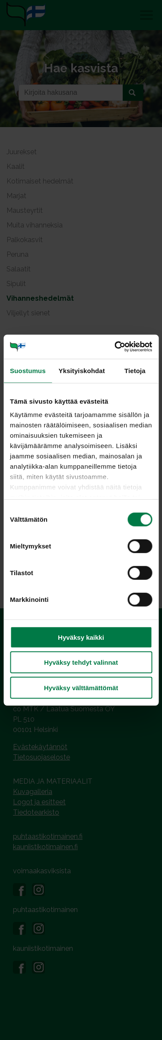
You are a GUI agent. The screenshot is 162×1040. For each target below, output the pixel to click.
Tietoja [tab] (135, 370)
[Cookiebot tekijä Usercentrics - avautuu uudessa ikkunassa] (115, 346)
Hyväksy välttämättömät (81, 687)
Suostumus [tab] (28, 370)
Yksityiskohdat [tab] (82, 370)
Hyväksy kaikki (81, 637)
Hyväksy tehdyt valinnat (81, 662)
